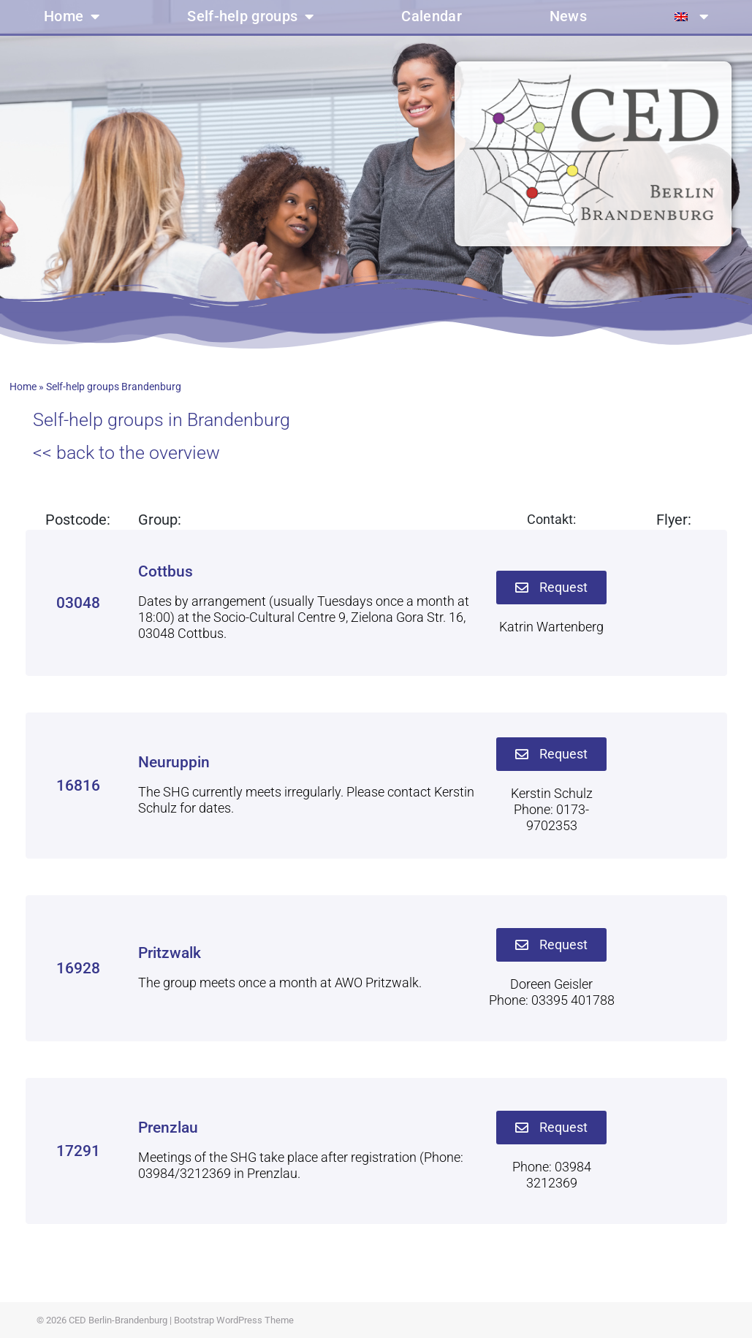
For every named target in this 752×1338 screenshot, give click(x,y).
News (568, 16)
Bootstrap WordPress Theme (234, 1320)
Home (72, 16)
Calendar (431, 16)
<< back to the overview (126, 452)
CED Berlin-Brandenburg (118, 1320)
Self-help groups (250, 16)
